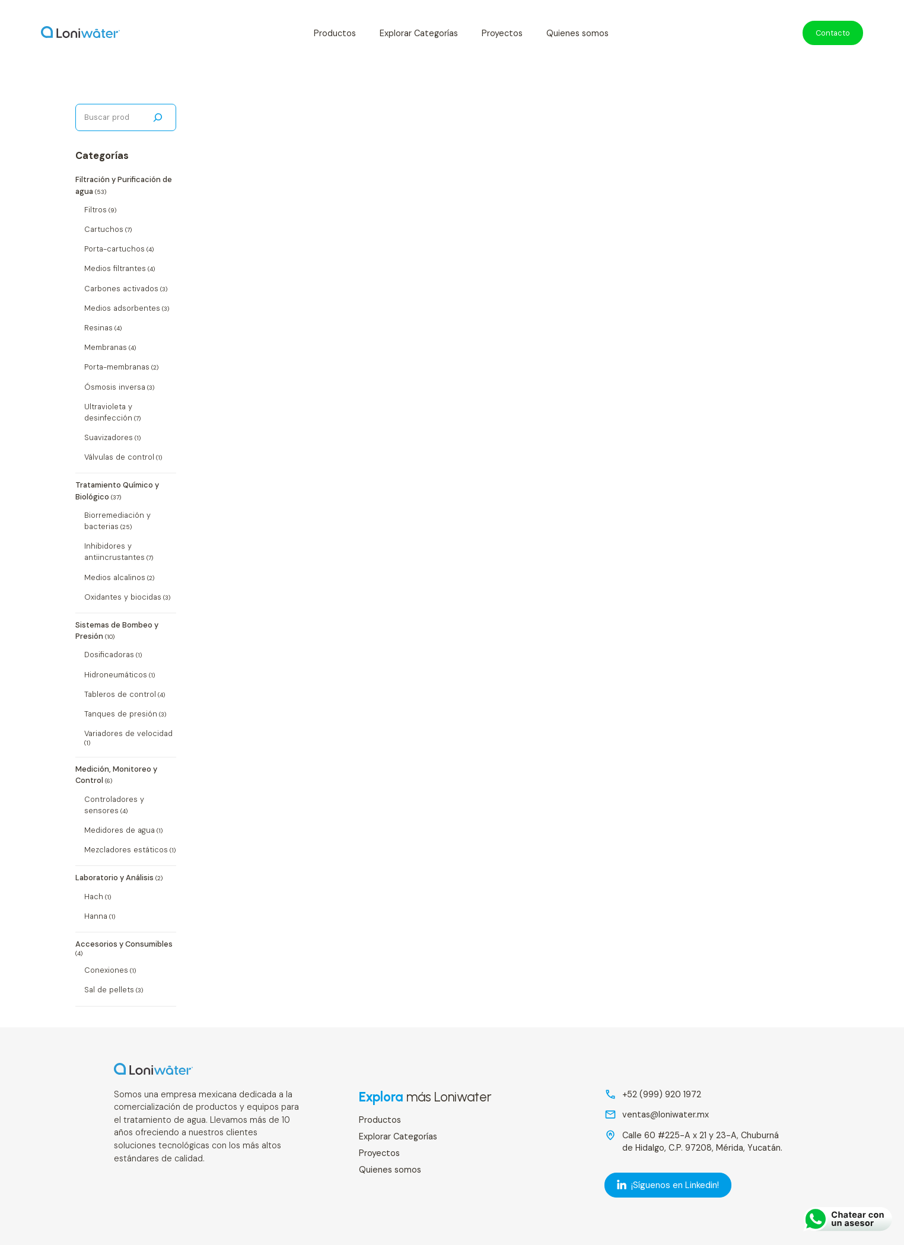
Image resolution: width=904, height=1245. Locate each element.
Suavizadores (108, 437)
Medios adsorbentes (122, 308)
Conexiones (106, 970)
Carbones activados (121, 289)
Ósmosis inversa (114, 387)
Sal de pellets (109, 990)
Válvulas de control (119, 457)
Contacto (833, 33)
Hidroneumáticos (115, 675)
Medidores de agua (119, 830)
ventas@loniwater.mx (665, 1114)
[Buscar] (157, 117)
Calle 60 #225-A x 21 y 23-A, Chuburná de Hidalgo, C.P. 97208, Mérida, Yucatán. (702, 1142)
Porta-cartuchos (114, 249)
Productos (335, 33)
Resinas (98, 328)
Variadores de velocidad (128, 733)
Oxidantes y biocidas (122, 597)
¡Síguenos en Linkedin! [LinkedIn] (668, 1185)
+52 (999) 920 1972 (661, 1094)
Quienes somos (577, 33)
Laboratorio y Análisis (114, 878)
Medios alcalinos (114, 577)
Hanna (95, 916)
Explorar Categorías (419, 33)
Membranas (105, 347)
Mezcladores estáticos (126, 850)
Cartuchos (103, 229)
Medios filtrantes (115, 268)
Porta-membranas (116, 367)
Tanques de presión (120, 714)
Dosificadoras (109, 654)
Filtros (95, 210)
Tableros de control (120, 694)
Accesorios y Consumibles (124, 944)
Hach (93, 896)
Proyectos (502, 33)
